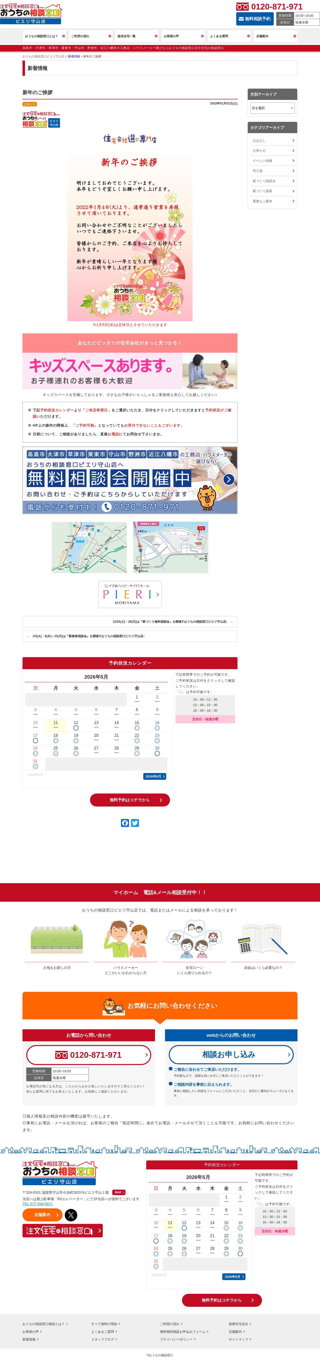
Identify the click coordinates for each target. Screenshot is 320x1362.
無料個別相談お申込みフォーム (184, 1332)
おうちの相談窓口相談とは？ (45, 1324)
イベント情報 (262, 161)
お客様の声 (31, 1332)
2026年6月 (153, 776)
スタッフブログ (103, 1339)
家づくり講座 (262, 191)
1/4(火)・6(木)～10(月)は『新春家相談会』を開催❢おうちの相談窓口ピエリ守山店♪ (86, 636)
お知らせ (259, 150)
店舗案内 (236, 1332)
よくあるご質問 (103, 1332)
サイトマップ (239, 1339)
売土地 (257, 171)
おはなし (259, 140)
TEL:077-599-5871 (38, 1204)
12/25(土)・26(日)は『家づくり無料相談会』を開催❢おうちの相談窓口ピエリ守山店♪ (172, 621)
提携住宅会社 (239, 1324)
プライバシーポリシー (177, 1339)
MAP (118, 1193)
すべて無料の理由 (105, 1324)
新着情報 (29, 1339)
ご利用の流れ (170, 1324)
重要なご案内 (262, 201)
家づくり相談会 (264, 181)
